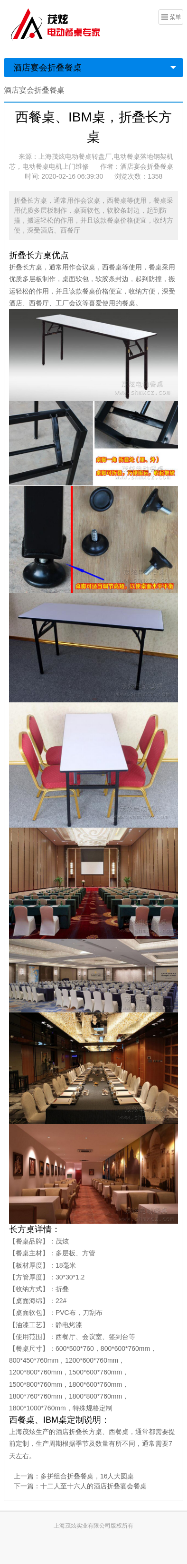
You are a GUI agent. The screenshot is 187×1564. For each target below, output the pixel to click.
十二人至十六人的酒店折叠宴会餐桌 (93, 1486)
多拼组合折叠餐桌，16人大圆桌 (87, 1476)
